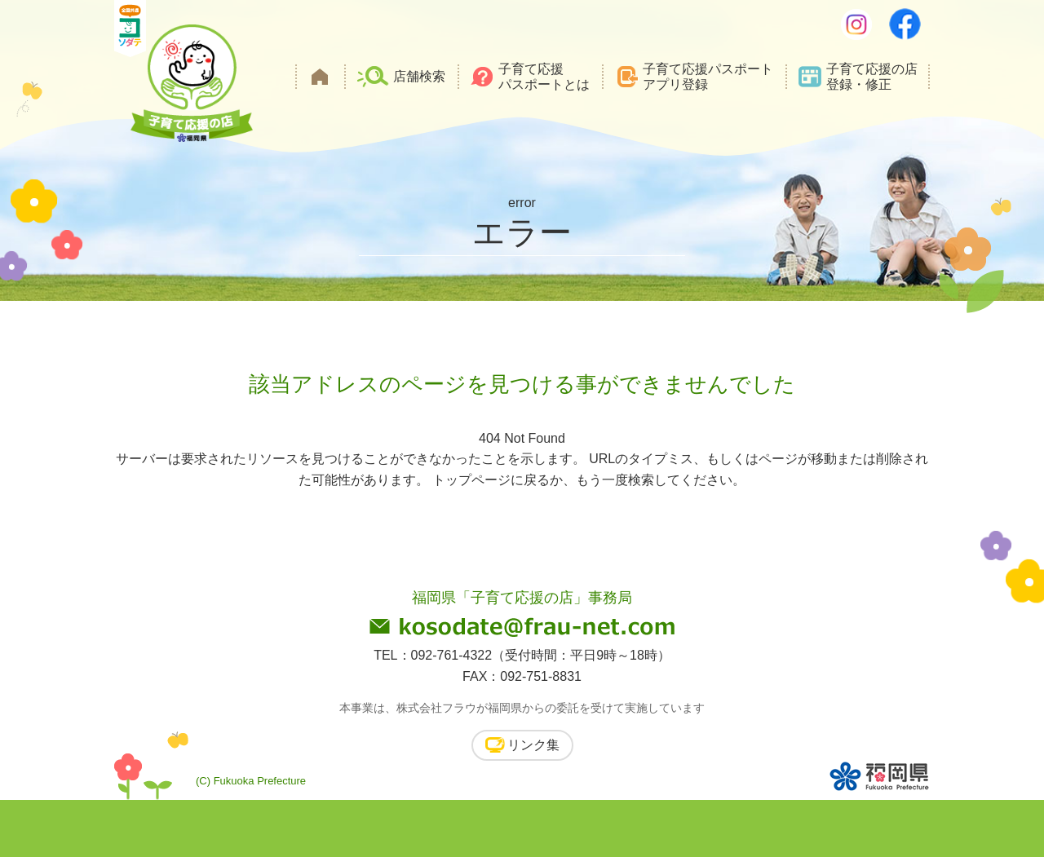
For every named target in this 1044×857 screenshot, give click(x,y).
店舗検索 (419, 76)
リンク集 (533, 745)
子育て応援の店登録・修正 (872, 76)
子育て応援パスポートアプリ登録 (708, 76)
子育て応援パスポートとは (544, 76)
